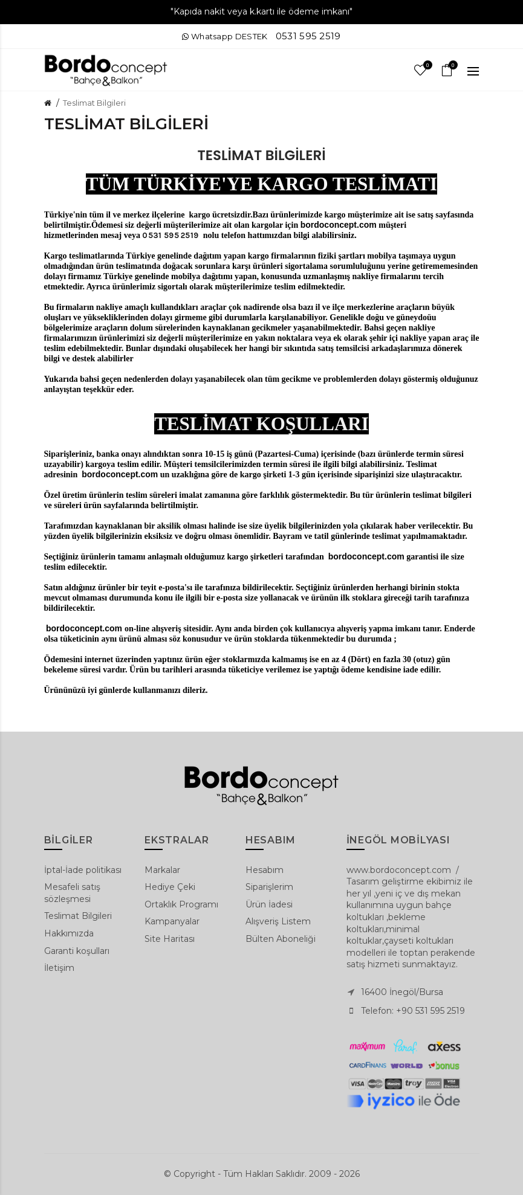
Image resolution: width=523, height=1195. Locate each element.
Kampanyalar (172, 921)
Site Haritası (170, 938)
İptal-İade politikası (83, 870)
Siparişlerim (269, 886)
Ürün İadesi (269, 904)
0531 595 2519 (308, 36)
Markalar (162, 870)
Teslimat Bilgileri (94, 103)
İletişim (59, 967)
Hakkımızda (69, 933)
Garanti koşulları (76, 950)
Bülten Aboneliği (280, 938)
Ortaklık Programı (181, 904)
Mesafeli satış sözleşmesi (72, 892)
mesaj (111, 235)
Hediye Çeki (170, 886)
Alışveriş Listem (278, 921)
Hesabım (264, 870)
